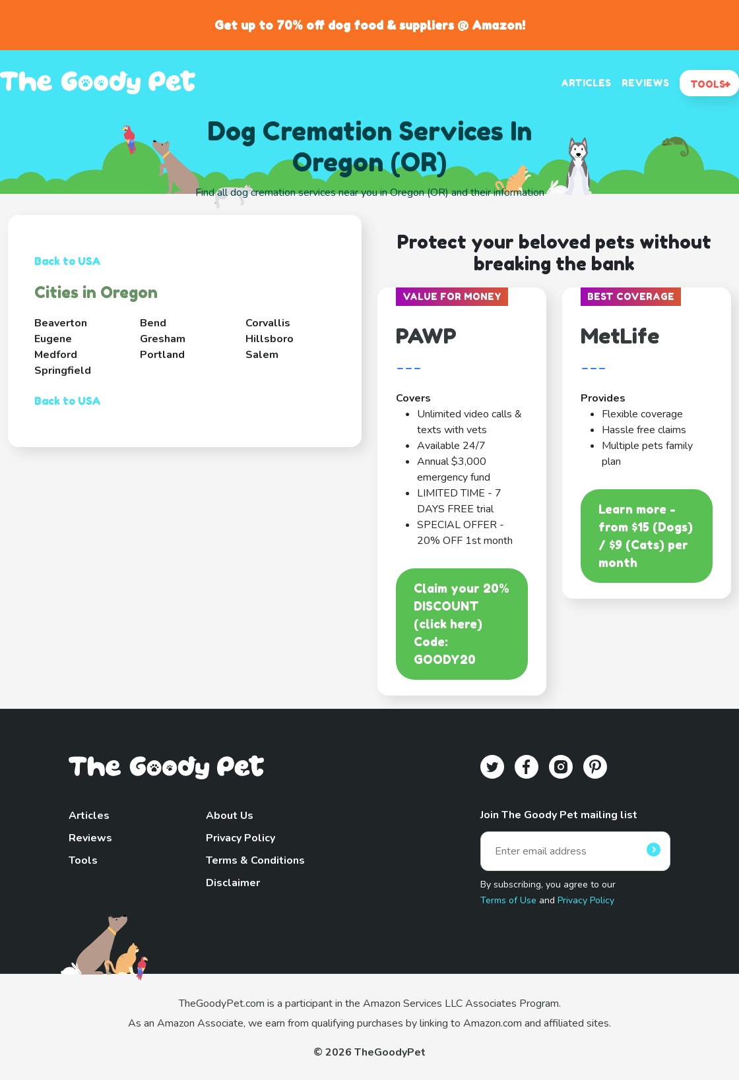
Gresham (162, 339)
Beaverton (60, 323)
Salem (261, 354)
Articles (89, 815)
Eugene (53, 339)
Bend (153, 323)
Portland (162, 354)
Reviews (90, 838)
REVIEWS (645, 82)
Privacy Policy (240, 838)
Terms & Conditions (255, 860)
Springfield (62, 370)
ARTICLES (586, 82)
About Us (229, 815)
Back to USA (67, 261)
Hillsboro (269, 339)
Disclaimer (233, 883)
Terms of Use (508, 900)
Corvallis (267, 323)
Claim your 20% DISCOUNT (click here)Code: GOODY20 (461, 624)
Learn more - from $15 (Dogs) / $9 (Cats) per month (645, 536)
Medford (55, 354)
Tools (83, 860)
